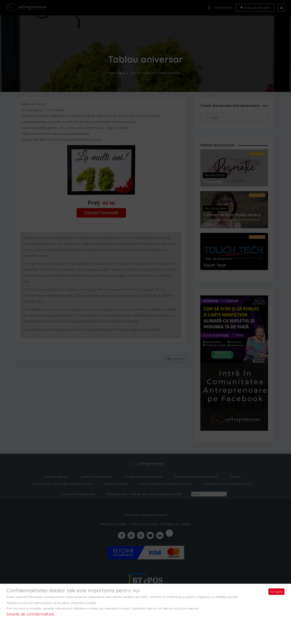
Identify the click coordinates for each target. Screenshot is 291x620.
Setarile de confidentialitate (30, 614)
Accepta (276, 592)
